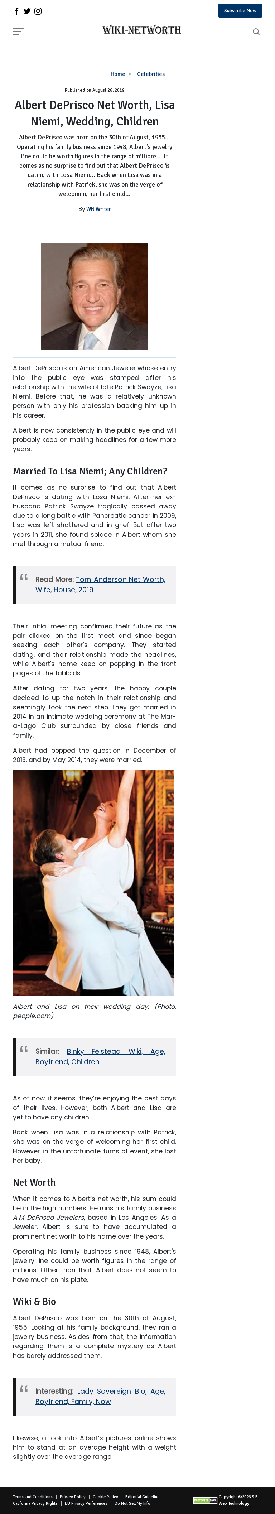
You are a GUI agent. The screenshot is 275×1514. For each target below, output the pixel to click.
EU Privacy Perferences (86, 1503)
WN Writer (98, 209)
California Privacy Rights (35, 1503)
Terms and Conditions (33, 1497)
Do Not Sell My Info (132, 1503)
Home (118, 74)
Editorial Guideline (142, 1497)
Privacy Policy (73, 1497)
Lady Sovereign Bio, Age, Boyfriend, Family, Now (100, 1397)
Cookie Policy (105, 1497)
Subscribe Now (240, 11)
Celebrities (151, 74)
